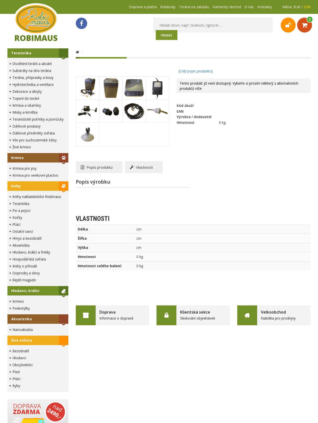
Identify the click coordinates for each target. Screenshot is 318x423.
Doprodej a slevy (26, 273)
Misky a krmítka (25, 112)
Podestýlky (21, 308)
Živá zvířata (21, 340)
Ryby (16, 385)
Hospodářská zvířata (29, 259)
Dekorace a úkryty (27, 91)
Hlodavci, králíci (25, 290)
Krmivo (18, 301)
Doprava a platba (143, 6)
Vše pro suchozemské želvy (34, 140)
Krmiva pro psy (24, 168)
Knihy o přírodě (24, 266)
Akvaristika (21, 245)
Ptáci (16, 224)
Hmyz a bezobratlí (26, 238)
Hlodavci (19, 358)
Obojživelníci (22, 364)
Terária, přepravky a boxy (32, 77)
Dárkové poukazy (26, 126)
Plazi (16, 371)
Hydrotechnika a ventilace (33, 84)
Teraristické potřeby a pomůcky (38, 119)
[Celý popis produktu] (196, 71)
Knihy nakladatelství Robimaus (36, 196)
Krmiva (17, 157)
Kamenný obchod (227, 6)
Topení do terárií (25, 98)
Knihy (16, 186)
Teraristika (21, 53)
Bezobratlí (20, 351)
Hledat (166, 35)
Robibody (167, 6)
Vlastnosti (141, 167)
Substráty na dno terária (31, 70)
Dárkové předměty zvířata (33, 133)
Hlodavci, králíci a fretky (31, 252)
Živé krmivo (21, 147)
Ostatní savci (22, 231)
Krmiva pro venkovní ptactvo (35, 175)
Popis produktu (97, 167)
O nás (249, 6)
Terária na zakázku (194, 6)
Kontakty (264, 6)
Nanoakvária (22, 329)
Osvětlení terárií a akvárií (32, 63)
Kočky (17, 217)
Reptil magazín (24, 280)
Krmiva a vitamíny (26, 105)
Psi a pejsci (21, 210)
